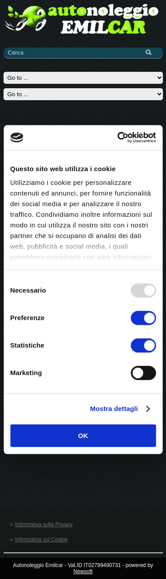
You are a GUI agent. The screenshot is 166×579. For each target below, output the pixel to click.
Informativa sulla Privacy (44, 524)
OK (83, 435)
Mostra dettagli (114, 408)
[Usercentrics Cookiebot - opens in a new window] (118, 137)
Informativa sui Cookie (41, 539)
